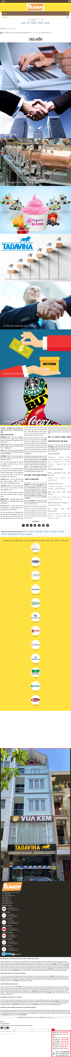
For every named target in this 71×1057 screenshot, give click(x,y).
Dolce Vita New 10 (55, 514)
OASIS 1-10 (52, 480)
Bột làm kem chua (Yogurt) (58, 503)
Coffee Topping (59, 489)
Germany (60, 531)
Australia (38, 531)
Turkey (46, 531)
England (28, 534)
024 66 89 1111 (65, 1053)
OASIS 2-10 (52, 478)
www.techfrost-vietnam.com (13, 923)
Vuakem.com (50, 1017)
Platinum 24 (58, 462)
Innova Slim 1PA (55, 499)
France (21, 534)
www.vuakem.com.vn (7, 903)
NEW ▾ (35, 2)
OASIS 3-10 (65, 478)
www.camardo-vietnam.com (13, 930)
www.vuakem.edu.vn (7, 901)
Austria (53, 531)
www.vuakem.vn (6, 898)
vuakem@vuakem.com (9, 895)
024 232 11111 (63, 1055)
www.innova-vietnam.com (13, 916)
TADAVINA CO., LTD (31, 1017)
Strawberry (52, 457)
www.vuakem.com (6, 897)
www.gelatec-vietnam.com (13, 950)
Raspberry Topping (55, 486)
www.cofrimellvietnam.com (13, 943)
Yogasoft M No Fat (54, 505)
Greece (31, 531)
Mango (50, 466)
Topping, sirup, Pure (55, 483)
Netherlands (12, 534)
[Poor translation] (7, 1027)
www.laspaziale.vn (11, 936)
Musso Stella (64, 457)
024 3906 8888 (64, 1052)
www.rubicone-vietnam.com (13, 909)
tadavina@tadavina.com (12, 908)
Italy (25, 531)
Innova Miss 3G (63, 464)
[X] (53, 1029)
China (3, 534)
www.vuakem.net (6, 900)
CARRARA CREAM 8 (55, 459)
